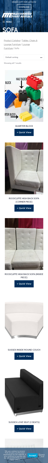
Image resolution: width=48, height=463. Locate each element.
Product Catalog (12, 40)
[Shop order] (24, 57)
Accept (32, 455)
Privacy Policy (42, 455)
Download (24, 7)
